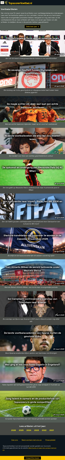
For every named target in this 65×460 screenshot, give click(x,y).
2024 (29, 430)
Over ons (14, 440)
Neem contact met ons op (32, 440)
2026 (13, 430)
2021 (51, 430)
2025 (21, 430)
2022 (44, 430)
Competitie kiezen (32, 458)
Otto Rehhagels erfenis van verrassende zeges (32, 38)
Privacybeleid (50, 440)
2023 (36, 430)
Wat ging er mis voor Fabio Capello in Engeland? (32, 364)
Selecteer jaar (32, 27)
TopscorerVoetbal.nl (20, 3)
